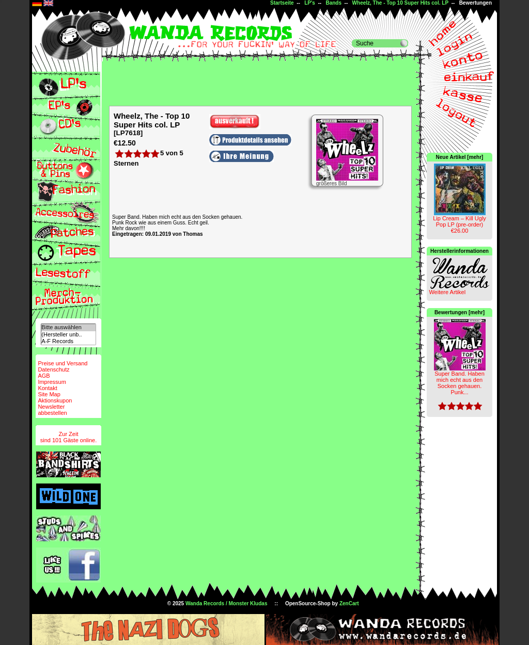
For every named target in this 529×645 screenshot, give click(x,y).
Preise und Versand (62, 363)
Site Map (49, 394)
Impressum (52, 382)
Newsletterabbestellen (52, 410)
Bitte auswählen (68, 327)
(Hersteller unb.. (68, 334)
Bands (333, 3)
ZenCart (349, 603)
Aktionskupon (55, 400)
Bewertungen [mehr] (459, 312)
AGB (44, 376)
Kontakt (47, 388)
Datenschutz (53, 369)
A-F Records (68, 341)
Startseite (282, 3)
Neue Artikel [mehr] (460, 157)
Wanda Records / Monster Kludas (226, 603)
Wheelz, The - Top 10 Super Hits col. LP (400, 3)
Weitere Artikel (447, 292)
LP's (309, 3)
